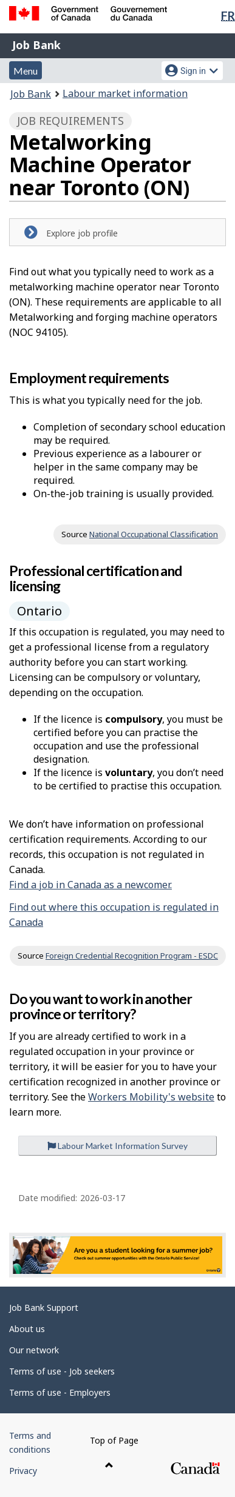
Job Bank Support (43, 1307)
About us (27, 1329)
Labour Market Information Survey (117, 1145)
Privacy (23, 1470)
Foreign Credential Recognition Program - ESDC (132, 955)
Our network (34, 1350)
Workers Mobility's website (151, 1096)
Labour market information (125, 93)
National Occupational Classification (153, 534)
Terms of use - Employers (60, 1392)
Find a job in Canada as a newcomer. (90, 884)
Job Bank (36, 45)
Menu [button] (25, 70)
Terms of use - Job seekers (62, 1371)
